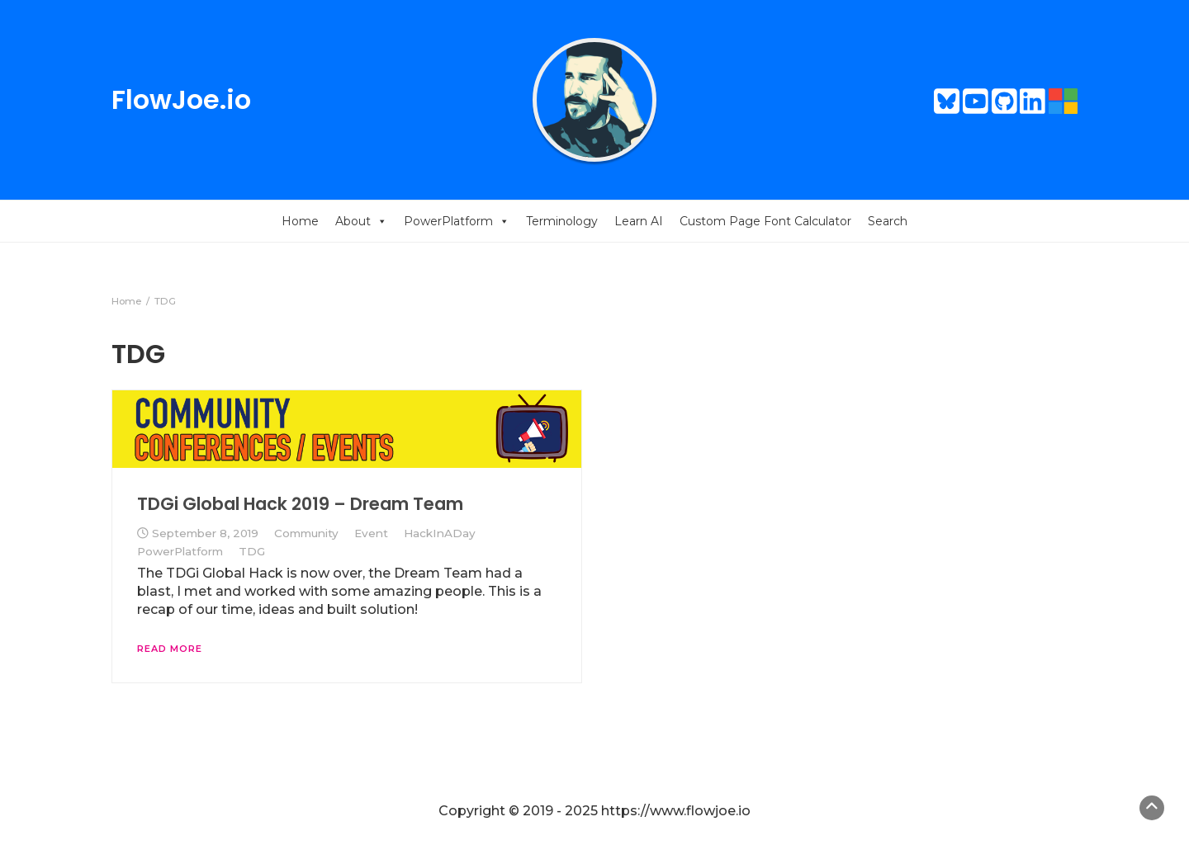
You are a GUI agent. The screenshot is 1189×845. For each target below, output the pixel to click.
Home (300, 221)
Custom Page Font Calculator (765, 221)
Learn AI (638, 221)
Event (371, 533)
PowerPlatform (456, 221)
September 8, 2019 (205, 533)
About (361, 221)
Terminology (562, 221)
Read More (169, 648)
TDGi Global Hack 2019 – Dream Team (300, 504)
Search (887, 221)
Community (306, 533)
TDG (252, 551)
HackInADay (440, 533)
